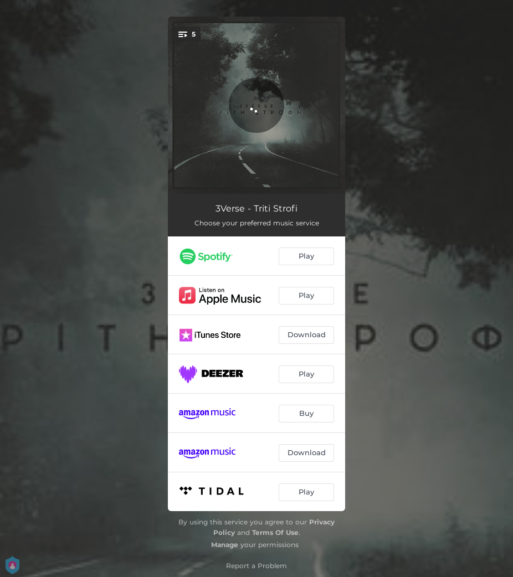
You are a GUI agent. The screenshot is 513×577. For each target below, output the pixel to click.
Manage (224, 544)
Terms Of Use (275, 532)
